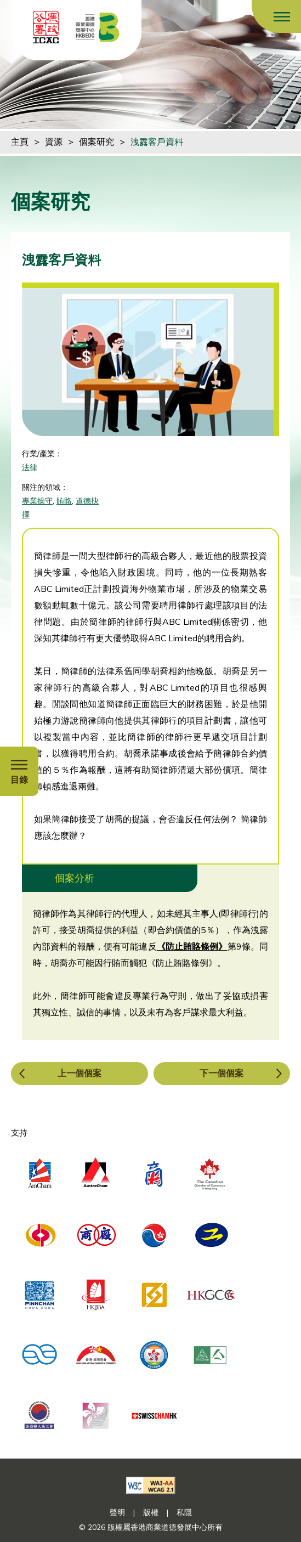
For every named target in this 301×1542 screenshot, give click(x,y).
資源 (54, 142)
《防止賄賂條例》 (192, 947)
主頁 (20, 142)
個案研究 (96, 142)
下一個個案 (221, 1073)
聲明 (117, 1512)
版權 (150, 1512)
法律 (29, 467)
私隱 (184, 1512)
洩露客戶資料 (156, 142)
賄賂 (64, 501)
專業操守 (37, 501)
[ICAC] (46, 27)
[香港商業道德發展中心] (98, 27)
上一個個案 (79, 1073)
